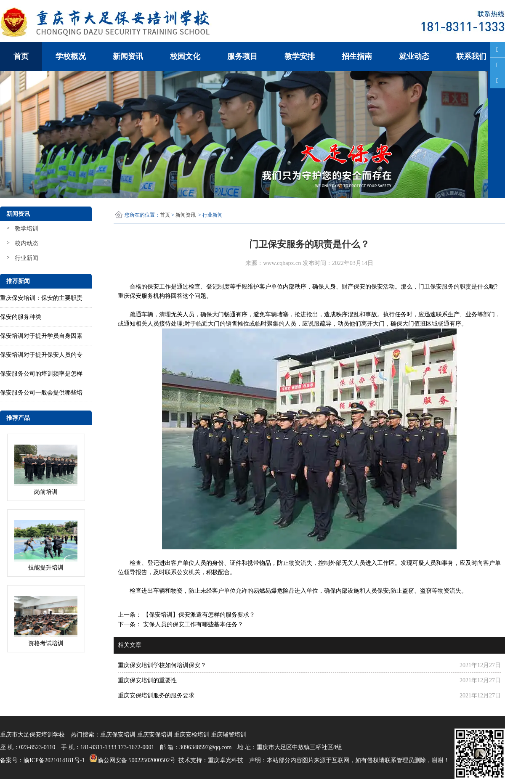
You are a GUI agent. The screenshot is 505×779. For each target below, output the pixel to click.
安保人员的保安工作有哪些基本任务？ (192, 624)
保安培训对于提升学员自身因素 (41, 336)
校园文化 (185, 56)
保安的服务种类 (20, 317)
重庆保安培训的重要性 (147, 680)
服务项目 (242, 56)
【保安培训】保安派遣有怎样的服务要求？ (198, 615)
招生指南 (357, 56)
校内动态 (26, 243)
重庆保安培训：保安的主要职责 (41, 298)
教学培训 (26, 228)
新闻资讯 (128, 56)
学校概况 (71, 56)
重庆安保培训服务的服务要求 (156, 695)
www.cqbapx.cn (282, 263)
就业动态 (414, 56)
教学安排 (299, 56)
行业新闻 (26, 258)
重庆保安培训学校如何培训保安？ (162, 665)
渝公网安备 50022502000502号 (131, 758)
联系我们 (471, 56)
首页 (21, 56)
